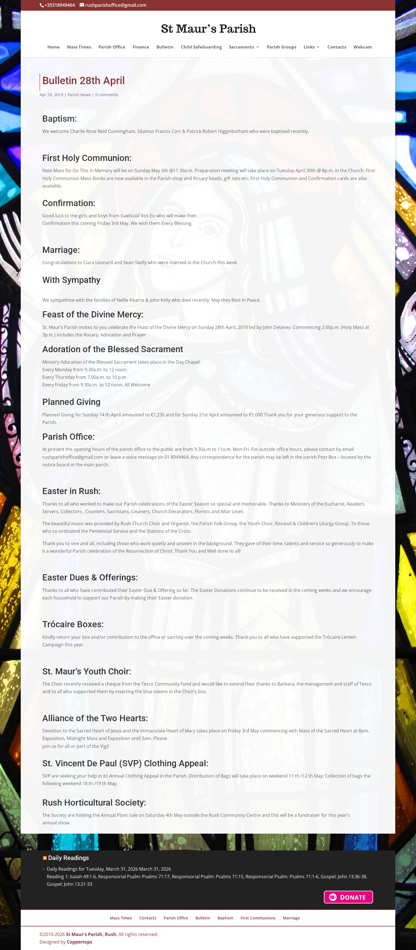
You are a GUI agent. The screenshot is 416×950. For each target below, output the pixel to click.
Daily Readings (68, 857)
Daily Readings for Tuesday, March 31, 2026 (92, 869)
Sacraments (241, 47)
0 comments (106, 94)
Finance (141, 47)
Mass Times (79, 47)
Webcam (362, 47)
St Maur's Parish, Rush (91, 934)
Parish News (79, 94)
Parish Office (111, 47)
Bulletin (165, 47)
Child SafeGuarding (201, 47)
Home (53, 47)
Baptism (225, 918)
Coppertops (79, 942)
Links (309, 47)
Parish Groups (281, 47)
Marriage (291, 918)
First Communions (258, 918)
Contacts (336, 47)
